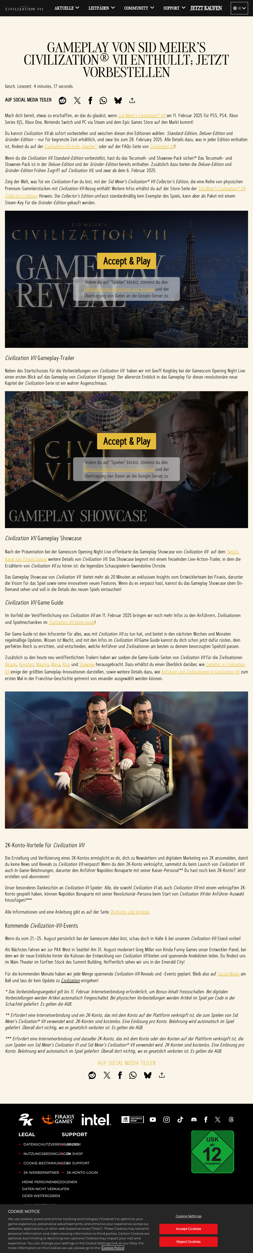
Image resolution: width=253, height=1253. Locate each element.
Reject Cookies (188, 1242)
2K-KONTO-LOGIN (82, 1172)
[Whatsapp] (103, 100)
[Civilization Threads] (231, 1120)
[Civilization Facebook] (206, 1120)
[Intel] (96, 1119)
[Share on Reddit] (62, 100)
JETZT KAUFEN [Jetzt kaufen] (206, 8)
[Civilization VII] (24, 8)
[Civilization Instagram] (166, 1120)
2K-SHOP (75, 1153)
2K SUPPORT (78, 1163)
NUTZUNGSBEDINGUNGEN (47, 1153)
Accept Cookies (188, 1229)
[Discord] (194, 1120)
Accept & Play (126, 260)
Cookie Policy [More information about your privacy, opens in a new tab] (113, 1248)
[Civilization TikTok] (180, 1120)
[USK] (212, 1151)
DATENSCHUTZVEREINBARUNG (51, 1144)
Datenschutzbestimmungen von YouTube (119, 289)
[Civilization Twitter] (218, 1120)
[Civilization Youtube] (153, 1120)
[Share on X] (77, 100)
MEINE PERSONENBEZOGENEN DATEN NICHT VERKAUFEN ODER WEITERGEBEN (49, 1189)
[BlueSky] (118, 100)
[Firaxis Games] (57, 1119)
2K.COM (74, 1144)
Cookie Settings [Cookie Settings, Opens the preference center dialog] (188, 1217)
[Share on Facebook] (90, 100)
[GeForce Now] (133, 1119)
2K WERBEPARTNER (41, 1172)
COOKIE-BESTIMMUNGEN (45, 1163)
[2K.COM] (26, 1119)
